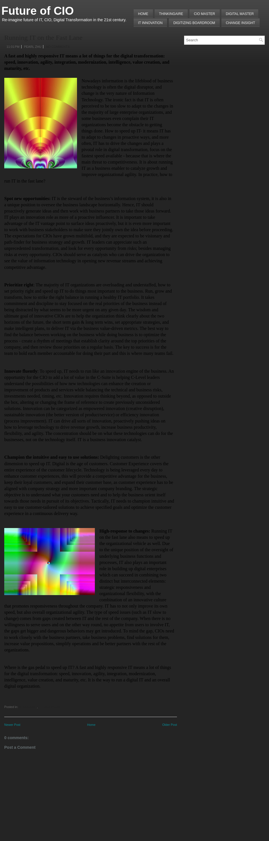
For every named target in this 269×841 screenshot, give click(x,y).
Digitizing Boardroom (194, 23)
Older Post (169, 724)
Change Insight (240, 23)
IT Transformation (50, 707)
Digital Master (240, 14)
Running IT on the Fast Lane (43, 37)
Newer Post (12, 724)
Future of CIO (37, 11)
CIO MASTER (204, 14)
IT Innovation (150, 23)
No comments (58, 46)
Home (143, 14)
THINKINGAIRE (171, 14)
